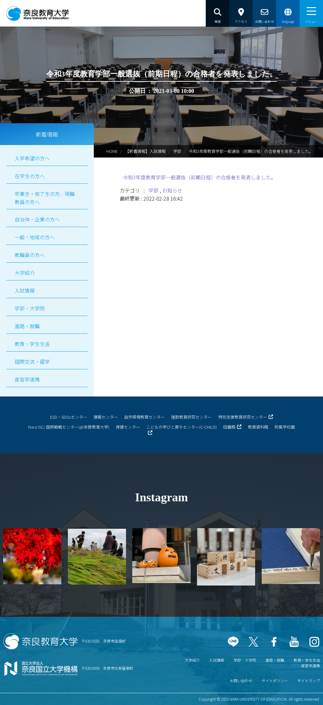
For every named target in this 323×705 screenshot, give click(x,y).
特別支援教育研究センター (242, 417)
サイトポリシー (275, 680)
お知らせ (172, 190)
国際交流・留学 (32, 361)
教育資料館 (258, 427)
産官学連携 (27, 379)
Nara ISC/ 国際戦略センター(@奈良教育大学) (68, 427)
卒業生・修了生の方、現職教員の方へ (45, 198)
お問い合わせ (241, 680)
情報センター (105, 417)
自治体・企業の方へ (37, 219)
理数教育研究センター (191, 417)
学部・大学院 (30, 308)
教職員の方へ (30, 255)
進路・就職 (27, 326)
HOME (112, 151)
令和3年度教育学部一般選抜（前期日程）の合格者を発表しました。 (199, 177)
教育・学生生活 (32, 344)
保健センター (128, 427)
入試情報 (25, 290)
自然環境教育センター (144, 417)
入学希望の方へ (32, 158)
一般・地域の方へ (35, 237)
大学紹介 (25, 272)
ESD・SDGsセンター (68, 417)
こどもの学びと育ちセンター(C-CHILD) (181, 427)
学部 (177, 151)
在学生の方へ (30, 176)
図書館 (229, 427)
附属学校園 (285, 427)
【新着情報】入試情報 (145, 151)
